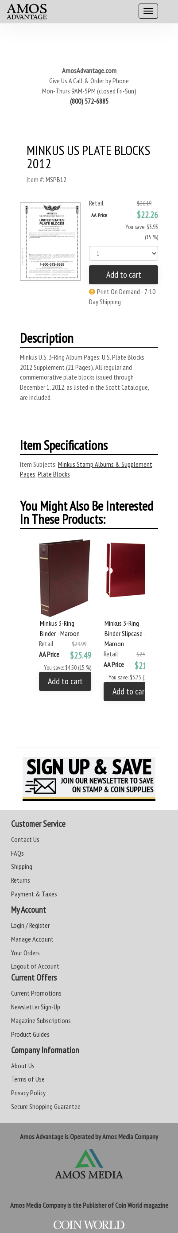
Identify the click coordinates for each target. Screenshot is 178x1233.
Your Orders (25, 952)
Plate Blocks (54, 473)
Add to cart (123, 274)
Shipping (21, 866)
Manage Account (32, 938)
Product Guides (30, 1034)
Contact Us (25, 839)
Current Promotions (36, 993)
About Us (23, 1065)
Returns (20, 880)
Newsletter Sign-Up (35, 1006)
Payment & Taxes (34, 893)
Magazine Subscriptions (41, 1020)
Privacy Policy (28, 1092)
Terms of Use (28, 1078)
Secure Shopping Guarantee (46, 1106)
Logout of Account (35, 966)
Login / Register (30, 925)
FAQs (17, 853)
